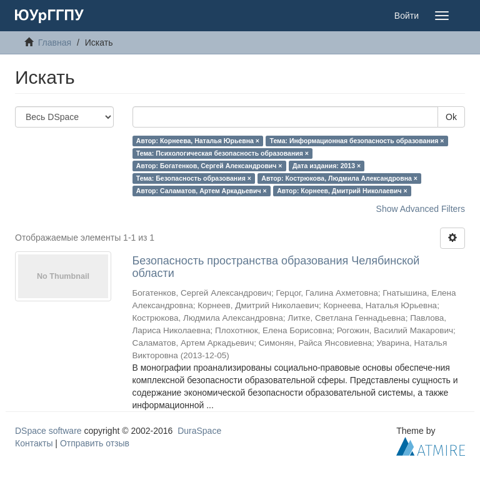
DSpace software (48, 431)
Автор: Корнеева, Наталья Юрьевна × (197, 140)
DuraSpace (199, 431)
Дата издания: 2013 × (326, 165)
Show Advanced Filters (420, 209)
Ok (451, 117)
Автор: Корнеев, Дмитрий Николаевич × (342, 190)
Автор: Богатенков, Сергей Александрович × (209, 165)
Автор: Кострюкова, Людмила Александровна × (339, 178)
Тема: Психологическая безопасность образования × (222, 153)
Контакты (33, 443)
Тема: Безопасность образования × (193, 178)
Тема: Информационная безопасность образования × (356, 140)
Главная (54, 43)
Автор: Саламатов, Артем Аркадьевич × (201, 190)
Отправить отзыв (94, 443)
